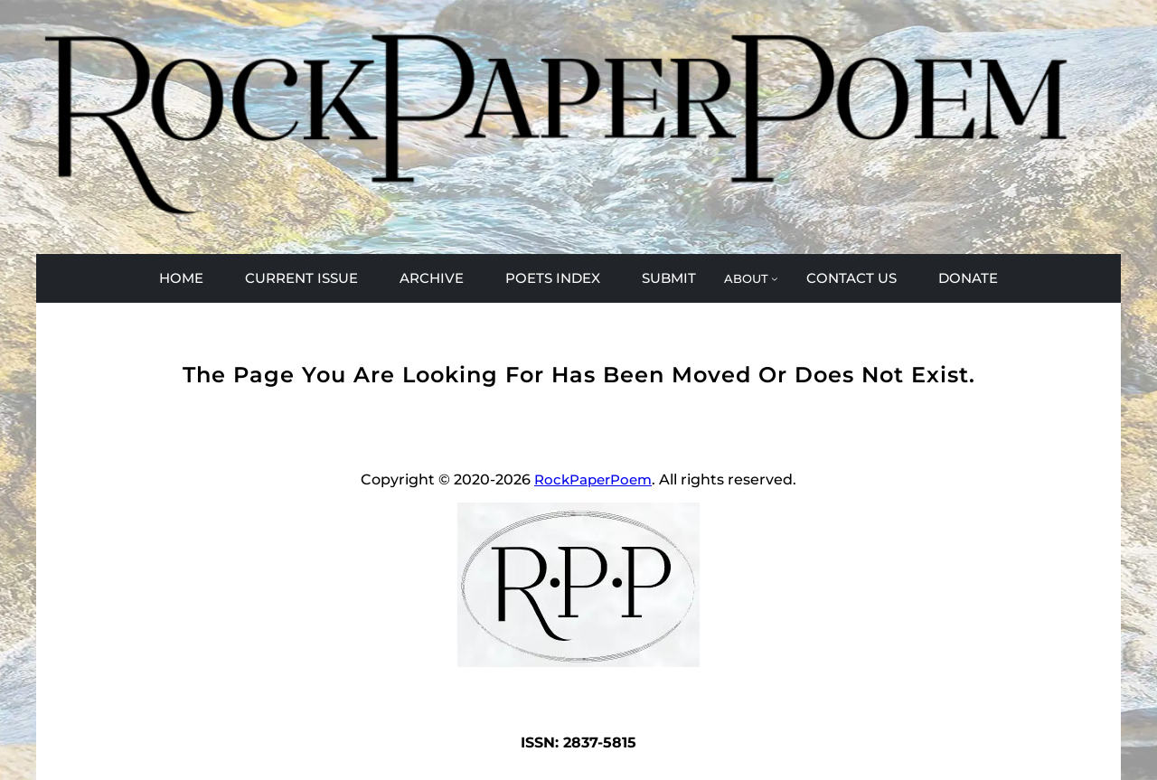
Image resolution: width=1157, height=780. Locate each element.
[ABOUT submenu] (751, 278)
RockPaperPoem (593, 479)
